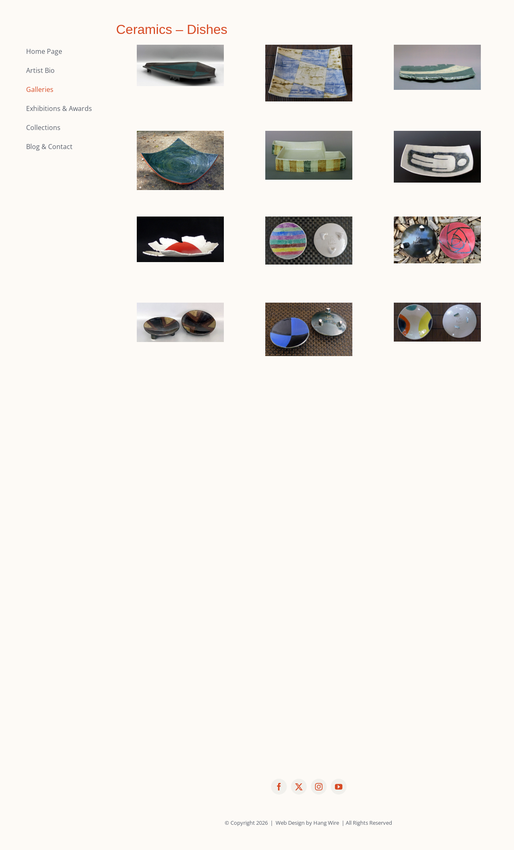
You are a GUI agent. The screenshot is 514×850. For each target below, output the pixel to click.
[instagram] (319, 787)
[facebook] (279, 787)
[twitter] (299, 787)
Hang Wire (326, 822)
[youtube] (339, 787)
